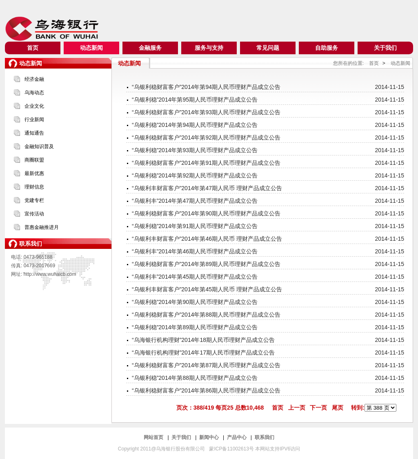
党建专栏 (34, 200)
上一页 (296, 407)
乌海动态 (34, 92)
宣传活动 (34, 214)
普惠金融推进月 (41, 227)
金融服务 (150, 47)
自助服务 (326, 47)
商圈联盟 (34, 160)
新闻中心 (209, 437)
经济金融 (34, 79)
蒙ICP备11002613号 (232, 449)
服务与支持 (209, 47)
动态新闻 (91, 47)
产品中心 (237, 437)
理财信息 (34, 187)
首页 (32, 47)
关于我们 (385, 47)
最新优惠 (34, 173)
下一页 (318, 407)
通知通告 (34, 133)
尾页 (337, 407)
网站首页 (154, 437)
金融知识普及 (39, 146)
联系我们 (264, 437)
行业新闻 (34, 119)
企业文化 (34, 106)
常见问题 (267, 47)
